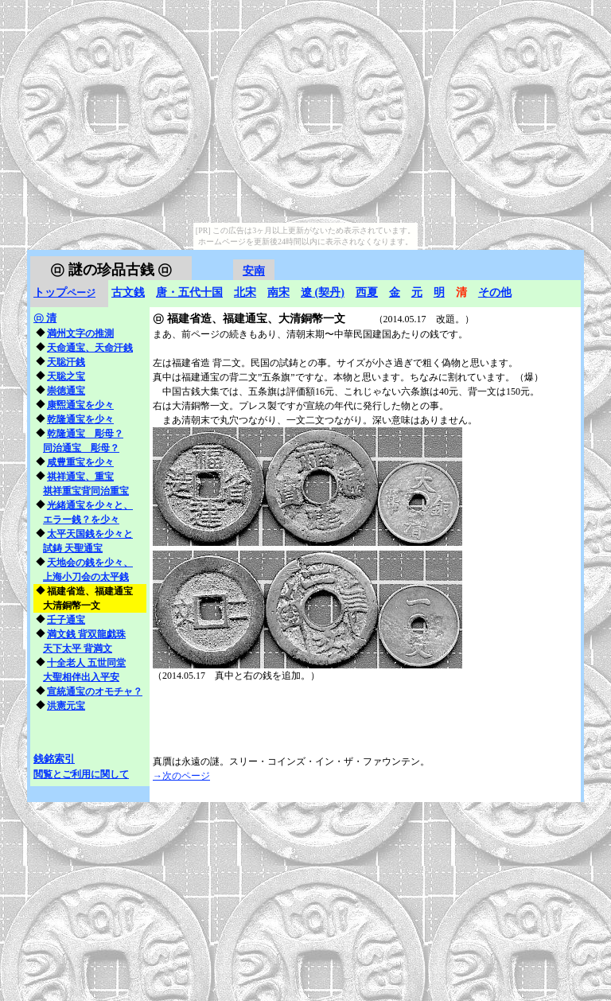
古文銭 (128, 292)
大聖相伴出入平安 (81, 677)
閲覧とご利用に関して (81, 774)
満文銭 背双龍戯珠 (86, 634)
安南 (254, 271)
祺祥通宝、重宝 (80, 476)
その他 (495, 292)
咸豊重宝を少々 (80, 462)
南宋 (278, 292)
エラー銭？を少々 (81, 519)
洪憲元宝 (66, 705)
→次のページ (181, 775)
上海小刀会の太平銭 (86, 576)
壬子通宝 (66, 619)
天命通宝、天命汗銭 (90, 347)
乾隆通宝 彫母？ (85, 433)
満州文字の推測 (80, 333)
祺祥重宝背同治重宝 (86, 491)
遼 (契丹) (322, 292)
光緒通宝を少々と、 (90, 505)
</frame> (546, 258)
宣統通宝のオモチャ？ (94, 691)
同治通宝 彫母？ (81, 448)
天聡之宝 (66, 376)
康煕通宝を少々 (80, 405)
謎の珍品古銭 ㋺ (111, 270)
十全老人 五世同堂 (86, 662)
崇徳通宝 (66, 390)
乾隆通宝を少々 (80, 419)
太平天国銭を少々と (90, 533)
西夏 (367, 292)
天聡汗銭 (66, 362)
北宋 (245, 292)
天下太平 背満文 (77, 648)
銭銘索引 (54, 759)
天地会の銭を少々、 (90, 562)
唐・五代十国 (189, 292)
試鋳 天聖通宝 (73, 548)
